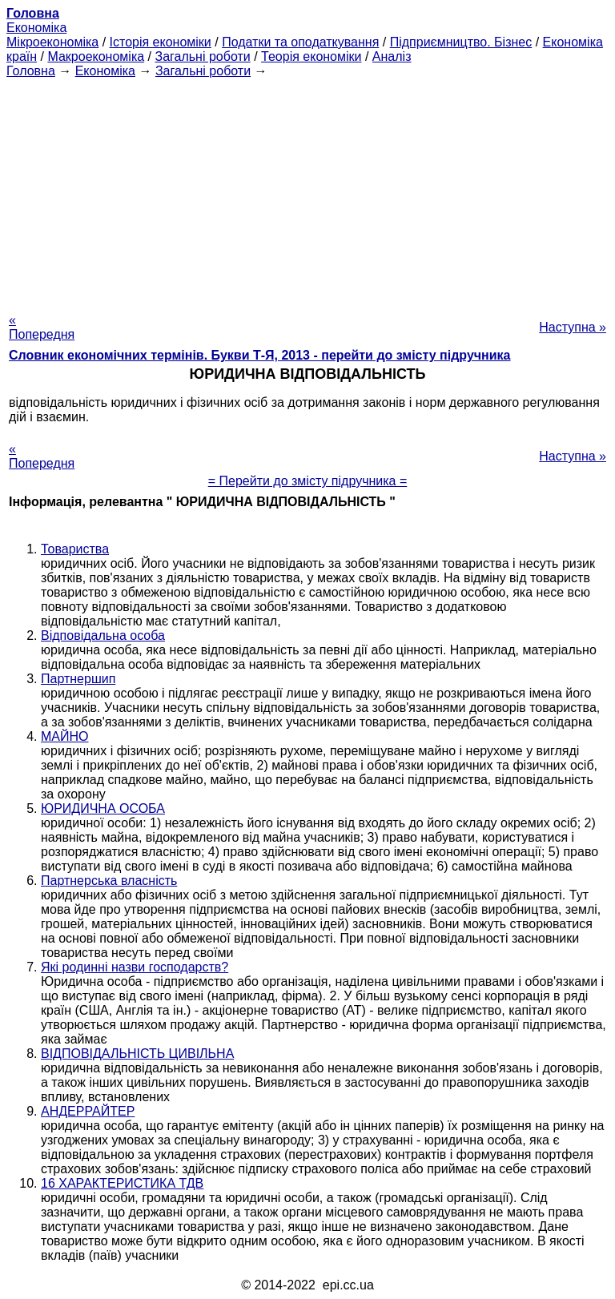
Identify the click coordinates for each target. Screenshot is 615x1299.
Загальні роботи (202, 56)
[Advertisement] (307, 190)
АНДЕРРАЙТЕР (88, 1111)
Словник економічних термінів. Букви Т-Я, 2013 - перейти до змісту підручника (260, 355)
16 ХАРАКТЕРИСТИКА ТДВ (122, 1183)
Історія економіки (160, 42)
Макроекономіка (95, 56)
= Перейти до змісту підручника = (308, 481)
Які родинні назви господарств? (134, 967)
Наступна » (572, 327)
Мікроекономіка (52, 42)
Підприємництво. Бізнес (461, 42)
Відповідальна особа (103, 635)
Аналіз (392, 56)
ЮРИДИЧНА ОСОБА (103, 808)
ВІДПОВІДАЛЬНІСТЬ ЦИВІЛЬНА (137, 1053)
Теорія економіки (311, 56)
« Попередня (41, 327)
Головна (30, 71)
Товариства (75, 549)
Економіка (36, 27)
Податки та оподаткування (300, 42)
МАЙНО (65, 736)
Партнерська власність (109, 880)
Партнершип (78, 679)
